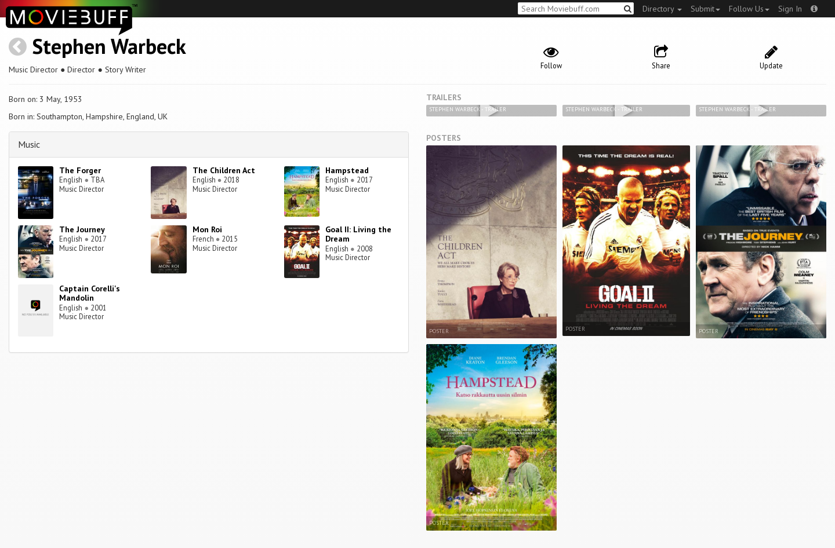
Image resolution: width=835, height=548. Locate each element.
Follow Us (749, 8)
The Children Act (224, 170)
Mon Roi (207, 229)
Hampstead (347, 170)
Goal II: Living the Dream (358, 234)
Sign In (790, 8)
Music (29, 144)
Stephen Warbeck (109, 46)
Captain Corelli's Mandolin (89, 293)
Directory (662, 8)
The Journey (82, 229)
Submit (705, 8)
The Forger (80, 170)
